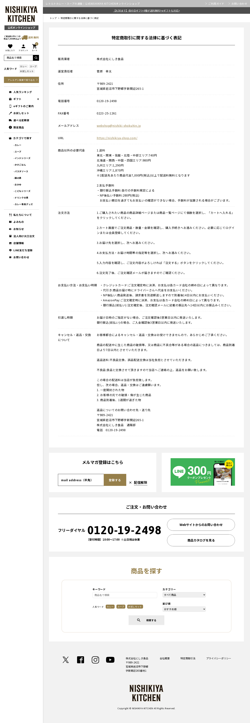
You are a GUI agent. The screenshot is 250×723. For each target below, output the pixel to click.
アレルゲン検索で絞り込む (21, 79)
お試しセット (27, 71)
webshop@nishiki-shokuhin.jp (119, 125)
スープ (33, 66)
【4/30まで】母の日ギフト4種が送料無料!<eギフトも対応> (146, 10)
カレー (23, 66)
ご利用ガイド (216, 3)
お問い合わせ (239, 3)
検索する (146, 620)
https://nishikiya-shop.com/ (117, 138)
